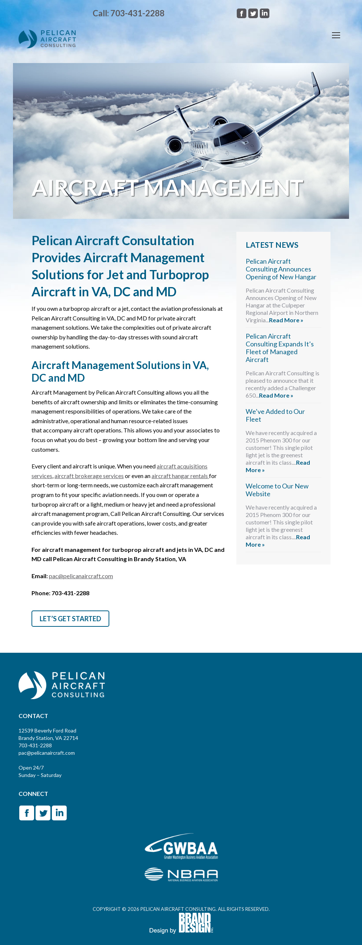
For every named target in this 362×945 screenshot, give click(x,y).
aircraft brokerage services (89, 475)
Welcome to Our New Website (277, 490)
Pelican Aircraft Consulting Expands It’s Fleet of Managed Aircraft (280, 347)
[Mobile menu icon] (336, 35)
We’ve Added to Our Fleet (275, 415)
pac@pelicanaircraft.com (81, 575)
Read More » (286, 319)
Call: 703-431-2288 (129, 13)
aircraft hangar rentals (180, 475)
